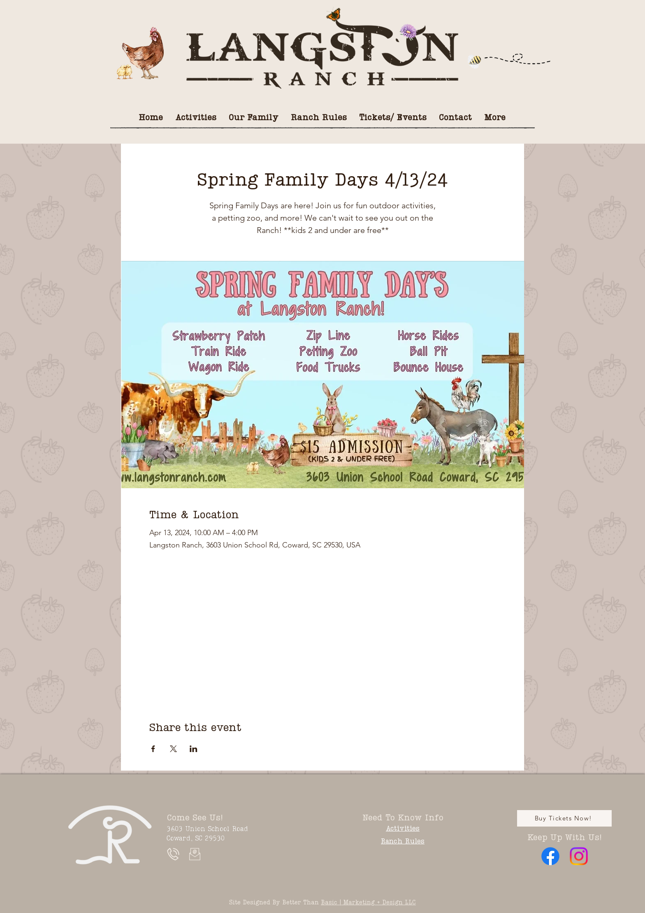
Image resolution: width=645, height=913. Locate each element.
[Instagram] (579, 856)
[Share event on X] (173, 748)
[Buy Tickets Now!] (564, 818)
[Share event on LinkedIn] (193, 748)
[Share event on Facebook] (153, 748)
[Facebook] (550, 856)
